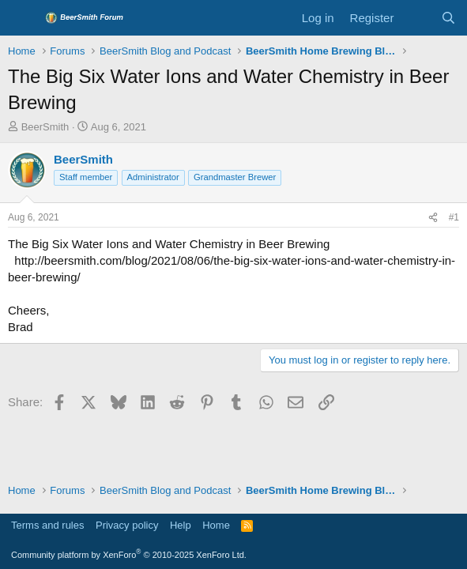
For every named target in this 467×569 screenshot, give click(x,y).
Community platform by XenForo (129, 555)
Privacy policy (127, 525)
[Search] (448, 17)
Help (180, 525)
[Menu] (21, 18)
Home (216, 525)
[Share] (433, 218)
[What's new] (416, 17)
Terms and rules (47, 525)
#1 (454, 217)
